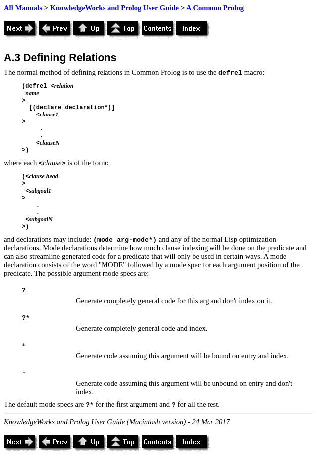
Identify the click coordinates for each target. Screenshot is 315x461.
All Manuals (23, 8)
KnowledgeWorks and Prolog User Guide (114, 8)
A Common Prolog (215, 8)
